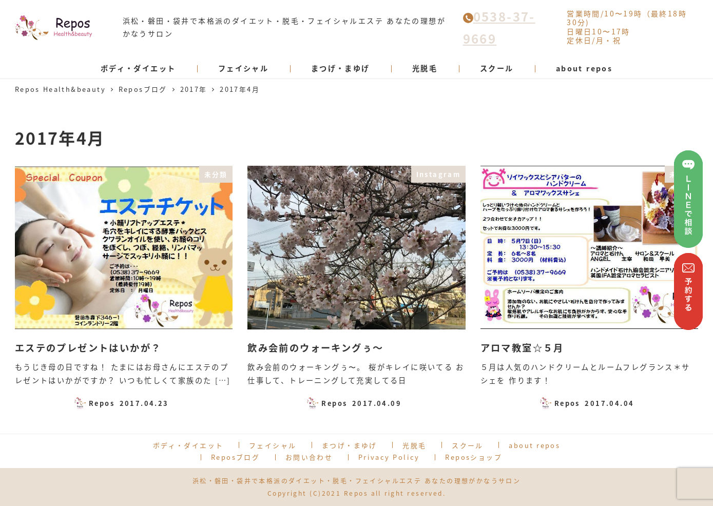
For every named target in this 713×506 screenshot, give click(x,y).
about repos (534, 445)
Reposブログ (235, 457)
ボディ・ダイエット (188, 445)
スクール (468, 445)
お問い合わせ (309, 457)
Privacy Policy (389, 457)
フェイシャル (272, 445)
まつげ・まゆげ (349, 445)
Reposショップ (473, 457)
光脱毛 (414, 445)
